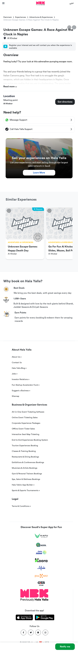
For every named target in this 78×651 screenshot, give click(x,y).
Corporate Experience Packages (26, 423)
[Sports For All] (41, 576)
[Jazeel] (41, 552)
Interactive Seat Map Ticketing (25, 434)
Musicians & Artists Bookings (24, 468)
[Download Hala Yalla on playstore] (44, 618)
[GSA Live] (41, 583)
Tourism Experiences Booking (25, 446)
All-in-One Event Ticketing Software (28, 412)
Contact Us (17, 363)
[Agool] (41, 545)
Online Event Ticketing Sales (25, 418)
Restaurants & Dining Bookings (25, 457)
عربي (71, 3)
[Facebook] (23, 632)
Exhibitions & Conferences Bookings (28, 462)
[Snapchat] (38, 632)
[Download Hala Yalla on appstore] (24, 618)
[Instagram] (45, 632)
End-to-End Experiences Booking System (30, 440)
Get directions (65, 102)
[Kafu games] (41, 535)
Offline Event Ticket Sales (23, 429)
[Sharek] (41, 568)
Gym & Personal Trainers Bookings (27, 474)
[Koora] (41, 560)
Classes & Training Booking (24, 451)
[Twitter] (31, 632)
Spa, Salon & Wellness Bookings (26, 479)
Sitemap (15, 396)
